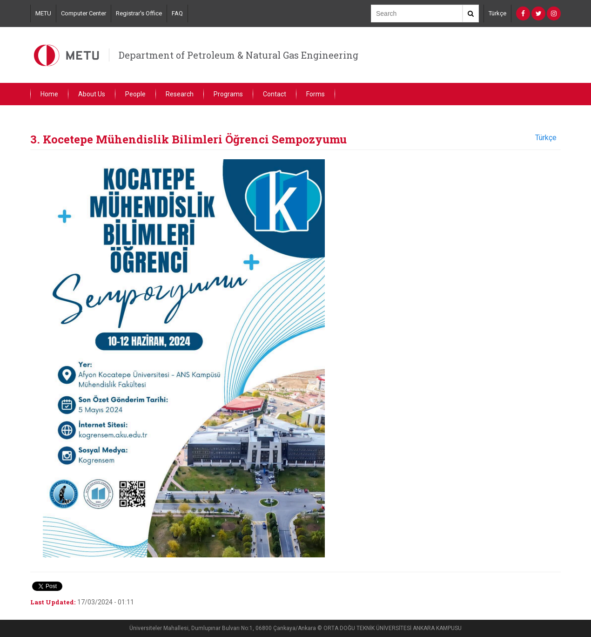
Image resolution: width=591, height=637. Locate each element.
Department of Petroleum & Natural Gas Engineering (238, 55)
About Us (91, 94)
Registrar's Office (139, 13)
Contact (274, 94)
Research (180, 94)
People (135, 94)
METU (43, 13)
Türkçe (497, 13)
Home (49, 94)
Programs (228, 94)
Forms (315, 94)
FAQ (177, 13)
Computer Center (83, 13)
